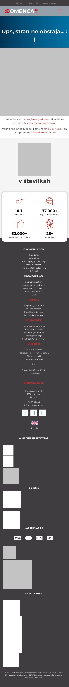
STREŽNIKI (34, 344)
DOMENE (34, 300)
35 (34, 402)
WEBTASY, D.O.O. (34, 383)
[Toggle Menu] (60, 11)
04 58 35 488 (52, 128)
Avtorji (27, 677)
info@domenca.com (43, 132)
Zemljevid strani (37, 677)
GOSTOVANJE (34, 320)
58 (31, 402)
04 (29, 402)
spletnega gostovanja (42, 123)
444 (38, 402)
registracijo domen (38, 119)
